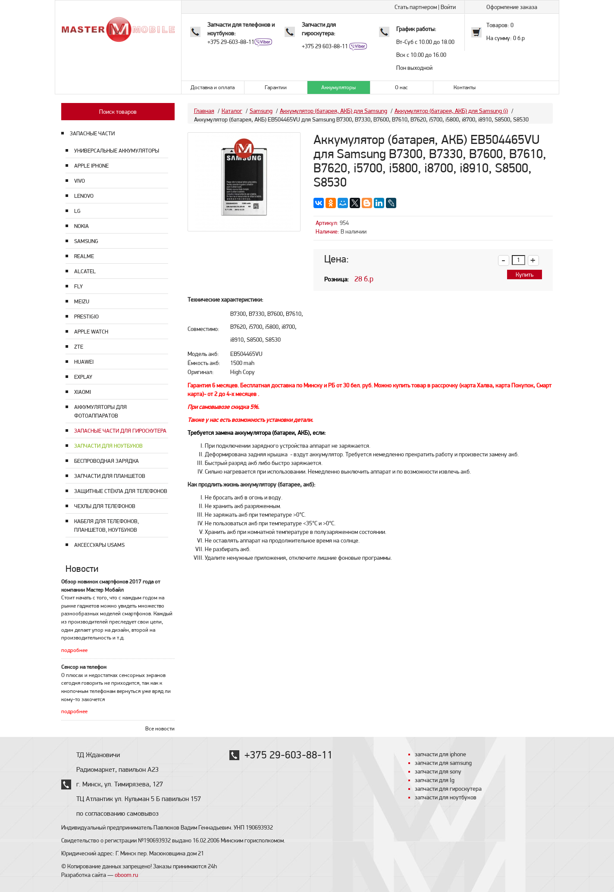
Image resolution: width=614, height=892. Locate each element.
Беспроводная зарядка (106, 461)
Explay (83, 377)
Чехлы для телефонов (104, 506)
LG (77, 211)
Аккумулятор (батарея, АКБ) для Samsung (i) (451, 110)
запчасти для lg (434, 780)
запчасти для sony (438, 771)
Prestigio (86, 316)
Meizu (81, 301)
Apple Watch (91, 331)
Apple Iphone (91, 165)
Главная (204, 110)
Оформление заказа (511, 6)
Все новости (160, 728)
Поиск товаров (118, 111)
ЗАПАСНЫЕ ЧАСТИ (92, 133)
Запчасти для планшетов (109, 476)
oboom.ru (126, 874)
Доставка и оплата (213, 87)
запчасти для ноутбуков (445, 797)
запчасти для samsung (443, 762)
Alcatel (85, 271)
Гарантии (276, 87)
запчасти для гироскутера (448, 788)
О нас (401, 87)
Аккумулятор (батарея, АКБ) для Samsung (333, 110)
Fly (78, 286)
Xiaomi (82, 392)
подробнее (74, 650)
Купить (524, 274)
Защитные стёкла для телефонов (120, 491)
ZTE (78, 346)
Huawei (84, 362)
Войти (448, 6)
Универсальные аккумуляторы (116, 150)
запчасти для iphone (440, 754)
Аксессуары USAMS (99, 545)
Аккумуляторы (338, 87)
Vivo (79, 181)
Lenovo (84, 196)
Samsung (86, 241)
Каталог (232, 110)
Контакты (465, 87)
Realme (84, 256)
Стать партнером (416, 6)
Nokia (81, 226)
